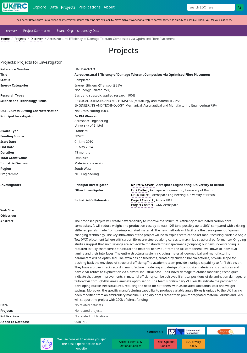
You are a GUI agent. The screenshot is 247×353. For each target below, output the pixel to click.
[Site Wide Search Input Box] (211, 7)
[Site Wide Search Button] (240, 7)
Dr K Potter (139, 190)
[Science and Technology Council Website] (186, 332)
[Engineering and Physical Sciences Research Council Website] (225, 332)
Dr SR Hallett (140, 195)
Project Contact (142, 200)
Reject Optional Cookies (165, 344)
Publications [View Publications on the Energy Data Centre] (90, 7)
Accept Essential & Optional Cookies (130, 344)
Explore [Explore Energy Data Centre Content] (39, 7)
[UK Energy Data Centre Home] (15, 7)
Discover (11, 31)
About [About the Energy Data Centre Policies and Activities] (109, 7)
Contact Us (155, 332)
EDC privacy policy (193, 344)
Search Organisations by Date (78, 31)
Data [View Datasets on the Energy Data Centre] (53, 7)
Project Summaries (36, 31)
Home (5, 39)
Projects (20, 39)
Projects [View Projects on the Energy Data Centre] (68, 7)
